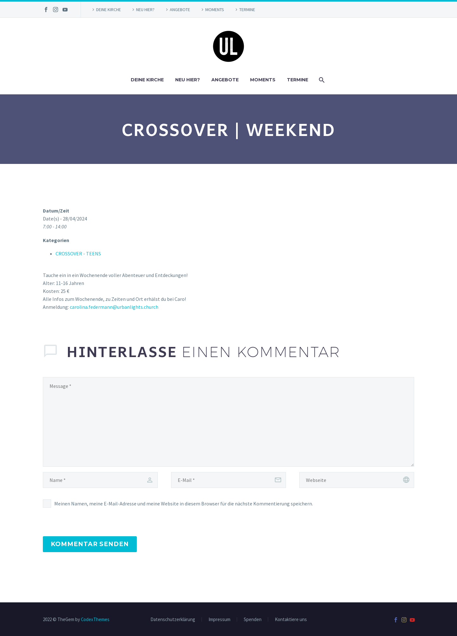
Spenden (253, 619)
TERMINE (247, 9)
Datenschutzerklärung (172, 619)
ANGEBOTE (180, 9)
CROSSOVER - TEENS (78, 253)
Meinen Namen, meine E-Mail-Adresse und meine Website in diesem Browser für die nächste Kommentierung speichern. (183, 503)
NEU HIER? (145, 9)
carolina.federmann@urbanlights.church (114, 307)
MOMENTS (214, 9)
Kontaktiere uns (291, 619)
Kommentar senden (90, 544)
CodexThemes (95, 619)
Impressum (219, 619)
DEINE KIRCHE (108, 9)
